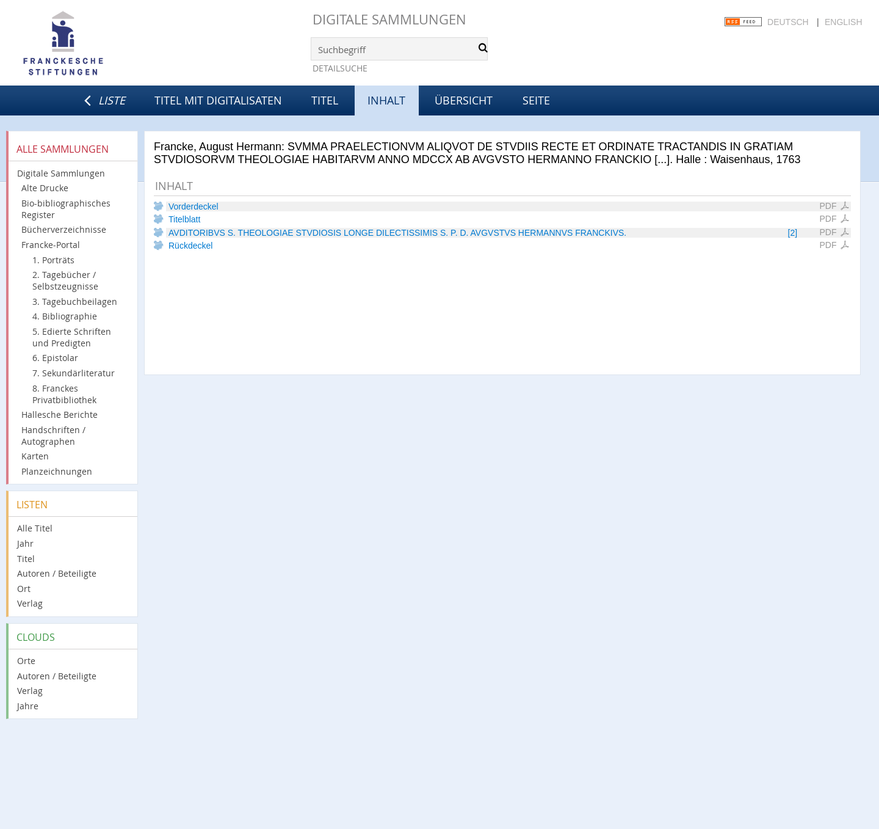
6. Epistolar (55, 357)
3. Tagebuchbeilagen (74, 301)
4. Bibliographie (64, 316)
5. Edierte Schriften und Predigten (71, 337)
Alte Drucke (44, 188)
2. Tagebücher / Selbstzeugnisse (65, 280)
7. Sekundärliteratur (73, 373)
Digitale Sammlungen (389, 19)
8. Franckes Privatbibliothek (64, 394)
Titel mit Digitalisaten (218, 100)
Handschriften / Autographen (53, 435)
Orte (26, 660)
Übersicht (464, 100)
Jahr (25, 543)
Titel (324, 100)
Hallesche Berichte (59, 414)
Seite (536, 100)
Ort (24, 588)
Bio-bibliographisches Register (65, 209)
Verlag (30, 603)
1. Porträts (53, 260)
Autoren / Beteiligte (56, 573)
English (843, 22)
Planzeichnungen (56, 471)
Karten (35, 456)
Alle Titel (34, 528)
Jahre (27, 706)
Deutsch (788, 22)
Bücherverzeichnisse (63, 229)
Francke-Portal (50, 244)
